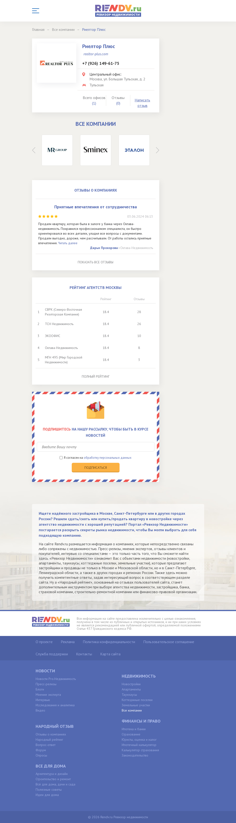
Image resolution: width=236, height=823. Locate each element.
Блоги (40, 689)
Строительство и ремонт (53, 779)
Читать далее (67, 243)
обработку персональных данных (108, 458)
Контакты (84, 654)
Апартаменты (131, 689)
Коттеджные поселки (137, 700)
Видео (40, 710)
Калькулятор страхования (140, 750)
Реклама (68, 641)
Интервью (43, 700)
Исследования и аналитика (55, 705)
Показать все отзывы (95, 262)
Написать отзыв (142, 103)
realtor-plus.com (95, 53)
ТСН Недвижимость (59, 324)
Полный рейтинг (96, 376)
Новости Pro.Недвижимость (56, 679)
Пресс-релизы (46, 684)
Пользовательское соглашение (168, 641)
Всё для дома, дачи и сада (55, 784)
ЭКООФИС (52, 336)
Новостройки (131, 684)
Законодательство (135, 755)
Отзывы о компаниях (51, 734)
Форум (41, 750)
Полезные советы (49, 789)
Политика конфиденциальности (109, 641)
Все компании (132, 710)
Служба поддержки (52, 654)
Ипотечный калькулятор (139, 745)
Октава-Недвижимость (136, 248)
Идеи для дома (47, 795)
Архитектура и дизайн (52, 774)
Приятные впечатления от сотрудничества (95, 207)
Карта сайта (110, 654)
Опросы (41, 755)
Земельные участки (136, 705)
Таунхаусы (129, 694)
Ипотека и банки (134, 729)
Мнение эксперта (48, 694)
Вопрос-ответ (45, 745)
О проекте (44, 641)
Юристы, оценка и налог (139, 739)
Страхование (131, 734)
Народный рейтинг (49, 739)
